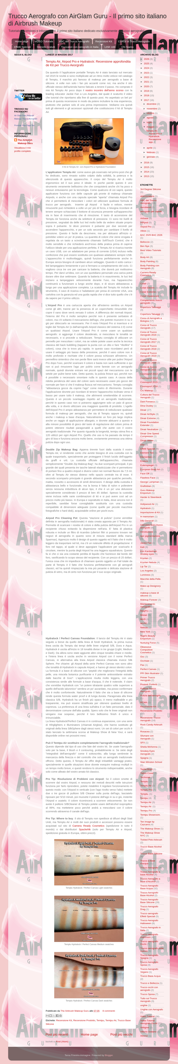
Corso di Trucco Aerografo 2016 (148, 333)
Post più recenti (57, 1034)
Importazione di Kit (150, 512)
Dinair (143, 410)
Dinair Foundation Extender (149, 423)
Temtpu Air (110, 1020)
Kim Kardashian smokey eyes (148, 552)
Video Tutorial (147, 1016)
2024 (147, 68)
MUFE (143, 623)
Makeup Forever (148, 599)
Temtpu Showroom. (150, 814)
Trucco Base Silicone (151, 853)
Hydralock (145, 508)
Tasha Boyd (146, 769)
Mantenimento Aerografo (147, 605)
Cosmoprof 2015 (149, 382)
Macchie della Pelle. (150, 579)
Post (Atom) (62, 1041)
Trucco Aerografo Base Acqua (149, 887)
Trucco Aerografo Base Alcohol (149, 894)
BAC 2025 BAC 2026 (151, 235)
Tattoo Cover (147, 773)
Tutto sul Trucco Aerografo (148, 999)
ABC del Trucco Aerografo (74, 41)
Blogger (109, 1055)
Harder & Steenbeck (150, 497)
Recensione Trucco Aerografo (150, 719)
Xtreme (144, 1036)
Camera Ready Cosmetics (88, 825)
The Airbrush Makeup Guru (25, 142)
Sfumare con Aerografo (147, 737)
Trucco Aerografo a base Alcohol (150, 873)
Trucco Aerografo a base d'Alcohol (150, 880)
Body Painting (147, 261)
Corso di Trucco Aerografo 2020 (148, 361)
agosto (150, 117)
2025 (147, 63)
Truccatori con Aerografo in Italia (79, 46)
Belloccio (145, 242)
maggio (151, 127)
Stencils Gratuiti (46, 46)
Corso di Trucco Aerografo (148, 326)
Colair (143, 283)
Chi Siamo (128, 46)
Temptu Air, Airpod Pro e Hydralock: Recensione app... (154, 136)
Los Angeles (146, 570)
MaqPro (144, 611)
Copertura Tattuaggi (150, 307)
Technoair (145, 777)
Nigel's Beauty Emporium (147, 637)
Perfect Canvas (148, 669)
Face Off (144, 473)
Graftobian (145, 486)
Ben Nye (144, 246)
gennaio (151, 157)
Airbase (144, 218)
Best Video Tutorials (150, 250)
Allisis (143, 231)
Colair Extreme (148, 292)
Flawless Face (147, 477)
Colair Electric (147, 287)
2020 (147, 86)
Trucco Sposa (147, 994)
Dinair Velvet (146, 440)
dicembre (152, 104)
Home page (22, 41)
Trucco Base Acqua (150, 976)
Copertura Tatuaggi (150, 314)
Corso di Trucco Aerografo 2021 (148, 368)
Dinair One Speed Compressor (149, 435)
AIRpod (144, 222)
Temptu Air (145, 785)
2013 (147, 176)
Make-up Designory (150, 586)
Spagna (144, 758)
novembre (152, 108)
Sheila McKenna (148, 747)
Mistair (143, 615)
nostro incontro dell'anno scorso (104, 90)
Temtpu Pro (146, 810)
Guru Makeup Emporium (147, 491)
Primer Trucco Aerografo (147, 679)
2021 (147, 81)
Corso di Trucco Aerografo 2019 (148, 354)
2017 (147, 100)
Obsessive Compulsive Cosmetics (146, 650)
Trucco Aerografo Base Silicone (149, 901)
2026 (147, 59)
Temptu (144, 781)
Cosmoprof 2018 (149, 386)
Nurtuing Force (148, 642)
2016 (147, 162)
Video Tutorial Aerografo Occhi (148, 1022)
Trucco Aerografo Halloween (149, 921)
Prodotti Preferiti (148, 684)
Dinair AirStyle (147, 414)
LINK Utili (109, 46)
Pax (142, 665)
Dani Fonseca (147, 401)
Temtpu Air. (146, 806)
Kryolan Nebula (148, 562)
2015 (147, 167)
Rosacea (144, 731)
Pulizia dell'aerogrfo (150, 695)
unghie (143, 1005)
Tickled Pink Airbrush (151, 839)
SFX (142, 742)
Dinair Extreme (148, 418)
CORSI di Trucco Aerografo (134, 41)
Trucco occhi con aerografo (149, 988)
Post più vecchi (121, 1034)
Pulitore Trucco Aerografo (148, 690)
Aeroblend (145, 207)
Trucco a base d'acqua (147, 862)
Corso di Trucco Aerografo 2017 (148, 340)
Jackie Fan (146, 543)
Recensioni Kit (103, 41)
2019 (147, 91)
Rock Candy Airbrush (151, 724)
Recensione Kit (64, 1020)
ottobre (151, 113)
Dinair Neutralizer (149, 429)
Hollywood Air (147, 504)
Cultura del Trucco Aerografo (149, 396)
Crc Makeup (146, 390)
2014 (147, 171)
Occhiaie (144, 661)
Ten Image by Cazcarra (147, 823)
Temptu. (144, 794)
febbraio (151, 152)
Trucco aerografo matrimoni (149, 935)
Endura (144, 461)
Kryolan (144, 558)
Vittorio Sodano (148, 1031)
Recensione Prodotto (84, 1020)
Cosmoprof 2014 (149, 378)
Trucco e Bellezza (149, 983)
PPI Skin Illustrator (150, 673)
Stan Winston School (151, 762)
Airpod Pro (145, 226)
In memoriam (147, 516)
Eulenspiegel (147, 465)
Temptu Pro (146, 790)
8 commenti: (109, 1011)
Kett (142, 547)
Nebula (144, 627)
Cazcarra (145, 279)
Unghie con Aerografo (151, 1009)
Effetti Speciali (22, 46)
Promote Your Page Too (24, 125)
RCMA (143, 702)
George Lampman (149, 482)
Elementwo (146, 457)
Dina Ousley (146, 405)
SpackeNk (85, 829)
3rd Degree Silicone (150, 189)
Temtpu (100, 1020)
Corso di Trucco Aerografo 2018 (148, 347)
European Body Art (150, 469)
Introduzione (146, 532)
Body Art (144, 257)
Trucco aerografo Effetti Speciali (149, 914)
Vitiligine (144, 1027)
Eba (142, 444)
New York (145, 631)
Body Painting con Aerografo (149, 267)
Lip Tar (143, 566)
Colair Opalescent (149, 296)
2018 (147, 95)
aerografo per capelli (151, 211)
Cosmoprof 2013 (149, 374)
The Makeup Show (150, 828)
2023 (147, 72)
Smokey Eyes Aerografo (147, 752)
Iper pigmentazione (150, 536)
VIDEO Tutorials (43, 41)
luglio (150, 122)
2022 (147, 77)
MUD (143, 619)
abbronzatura (147, 196)
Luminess (145, 575)
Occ (142, 656)
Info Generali (147, 520)
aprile (150, 148)
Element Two (147, 452)
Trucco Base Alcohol (151, 846)
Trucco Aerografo (149, 867)
